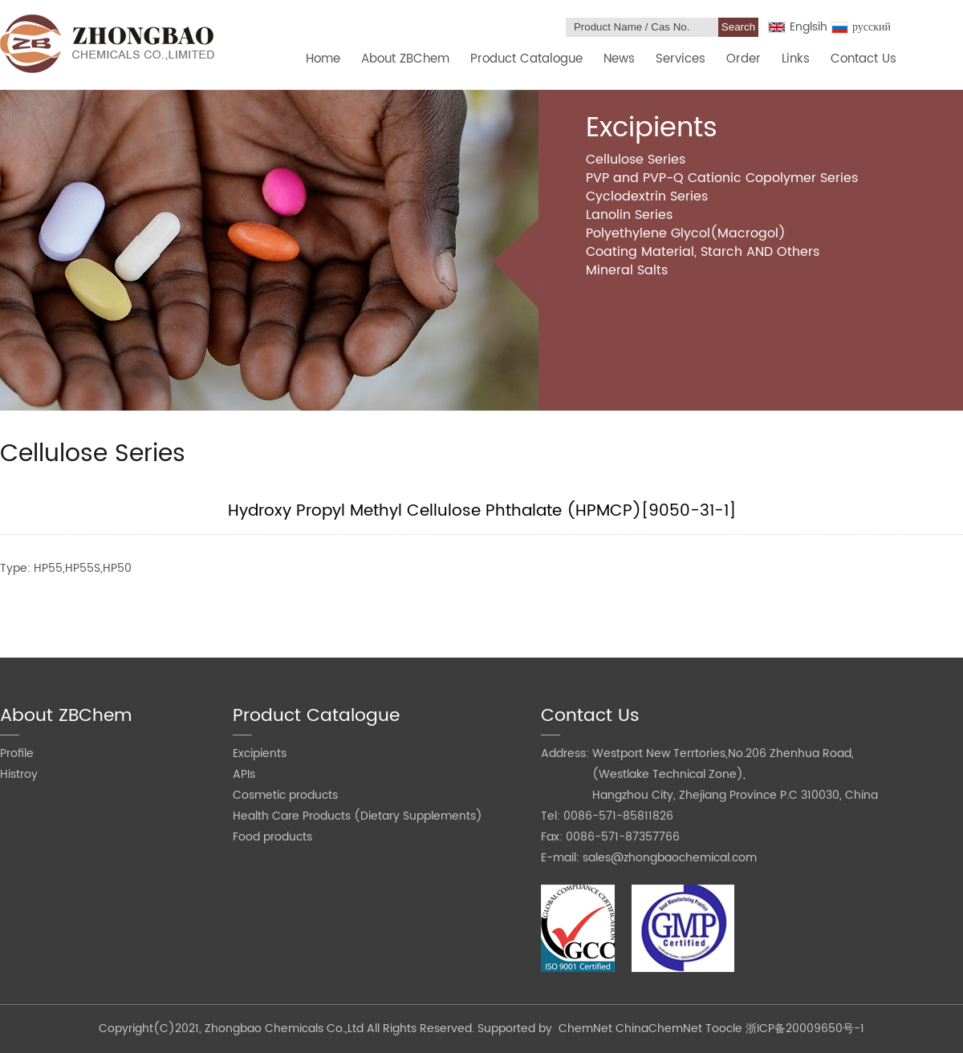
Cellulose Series (635, 159)
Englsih (797, 27)
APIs (244, 774)
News (619, 59)
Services (680, 59)
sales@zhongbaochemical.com (670, 857)
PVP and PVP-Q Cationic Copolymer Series (722, 178)
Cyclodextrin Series (647, 196)
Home (323, 59)
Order (743, 59)
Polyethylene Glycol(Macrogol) (686, 233)
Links (796, 59)
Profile (17, 753)
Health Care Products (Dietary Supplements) (357, 816)
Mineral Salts (627, 270)
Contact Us (863, 59)
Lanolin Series (629, 215)
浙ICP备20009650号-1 (805, 1028)
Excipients (259, 753)
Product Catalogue (526, 59)
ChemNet (585, 1028)
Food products (272, 837)
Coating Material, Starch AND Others (702, 251)
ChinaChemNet (659, 1028)
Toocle (723, 1028)
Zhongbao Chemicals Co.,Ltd (286, 1028)
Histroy (19, 774)
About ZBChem (405, 59)
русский (861, 27)
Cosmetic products (285, 795)
